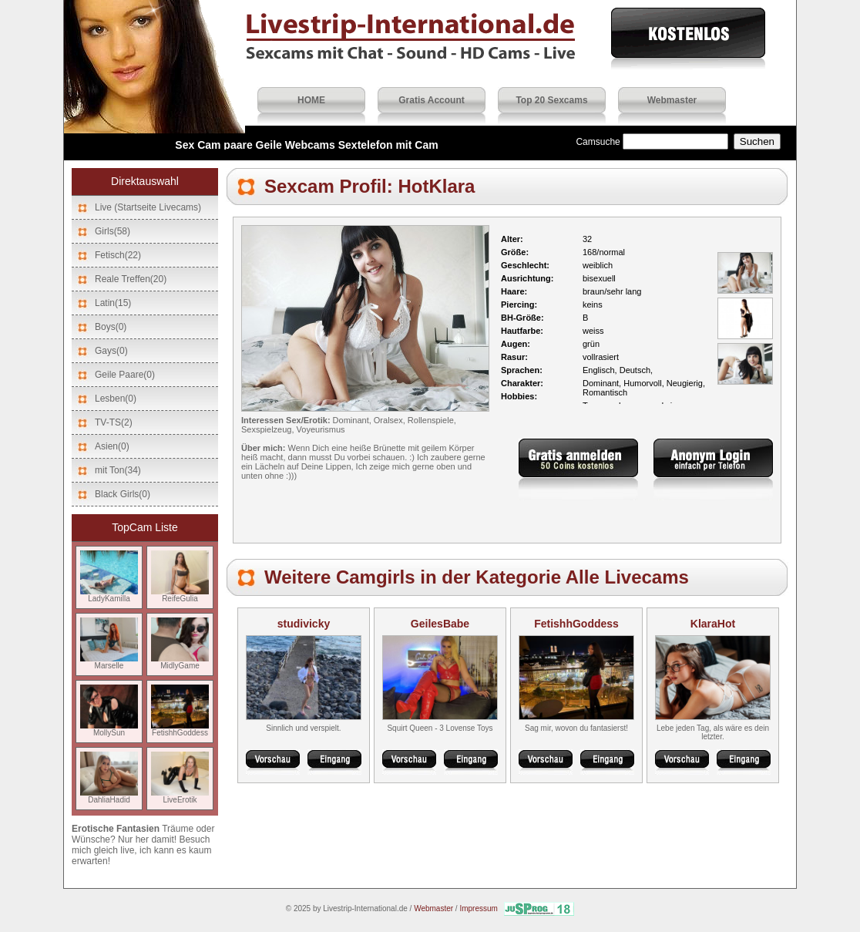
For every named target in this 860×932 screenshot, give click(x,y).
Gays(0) (111, 350)
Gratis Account (431, 100)
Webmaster (672, 100)
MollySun (109, 729)
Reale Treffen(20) (130, 279)
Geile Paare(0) (125, 374)
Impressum (478, 908)
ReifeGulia (180, 595)
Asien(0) (112, 446)
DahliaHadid (109, 796)
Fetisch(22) (118, 255)
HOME (311, 100)
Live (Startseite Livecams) (148, 207)
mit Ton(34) (118, 470)
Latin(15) (113, 303)
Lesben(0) (115, 398)
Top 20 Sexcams (551, 100)
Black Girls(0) (122, 494)
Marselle (109, 662)
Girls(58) (112, 231)
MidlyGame (180, 662)
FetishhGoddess (180, 729)
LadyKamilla (109, 595)
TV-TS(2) (114, 422)
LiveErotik (180, 796)
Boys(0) (110, 326)
